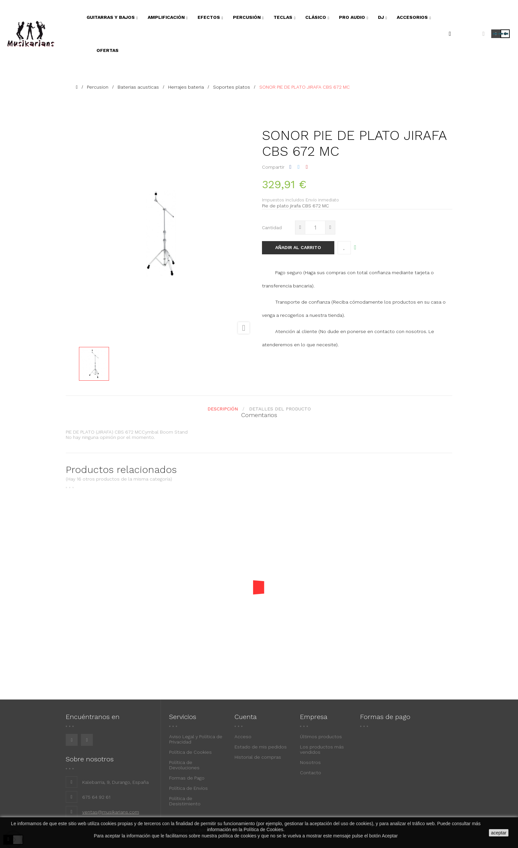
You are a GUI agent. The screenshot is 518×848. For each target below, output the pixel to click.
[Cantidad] (315, 227)
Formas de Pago (186, 778)
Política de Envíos (188, 788)
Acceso (243, 736)
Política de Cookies (190, 752)
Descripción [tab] (222, 408)
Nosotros (310, 762)
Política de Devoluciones (184, 765)
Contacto (310, 772)
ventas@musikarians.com (110, 812)
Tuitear (299, 167)
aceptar (498, 832)
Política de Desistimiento (185, 801)
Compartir (290, 167)
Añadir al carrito (298, 247)
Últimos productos (321, 736)
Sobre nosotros (90, 759)
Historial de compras (258, 757)
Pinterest (307, 167)
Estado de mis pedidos (261, 746)
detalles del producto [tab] (280, 408)
